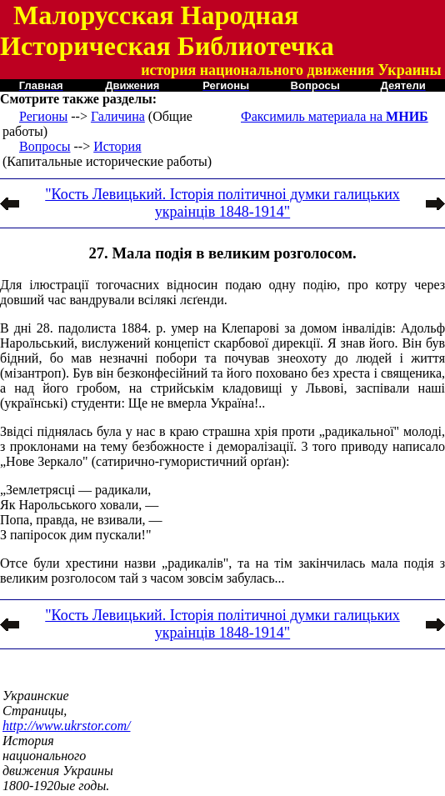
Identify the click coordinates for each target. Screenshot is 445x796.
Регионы (43, 116)
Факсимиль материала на (334, 116)
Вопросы (44, 146)
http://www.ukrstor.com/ (66, 725)
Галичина (118, 116)
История (117, 146)
